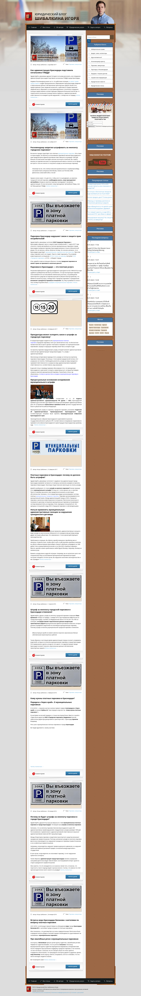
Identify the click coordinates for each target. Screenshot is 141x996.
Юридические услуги (75, 27)
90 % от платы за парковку (58, 256)
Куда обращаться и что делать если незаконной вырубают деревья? (99, 207)
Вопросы (108, 27)
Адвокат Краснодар (94, 327)
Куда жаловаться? (96, 57)
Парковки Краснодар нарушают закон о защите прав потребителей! (55, 237)
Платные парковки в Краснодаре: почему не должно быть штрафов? (55, 476)
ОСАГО (97, 333)
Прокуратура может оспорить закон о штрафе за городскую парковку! (53, 335)
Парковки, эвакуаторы (75, 64)
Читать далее (72, 104)
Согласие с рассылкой (77, 992)
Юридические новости (98, 82)
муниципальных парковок (66, 153)
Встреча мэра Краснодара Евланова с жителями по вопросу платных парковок (54, 921)
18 (33, 655)
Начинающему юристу (98, 61)
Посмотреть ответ (93, 252)
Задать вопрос (94, 27)
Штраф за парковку (94, 330)
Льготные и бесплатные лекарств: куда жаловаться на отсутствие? (99, 193)
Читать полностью (52, 186)
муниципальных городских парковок (47, 496)
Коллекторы (97, 325)
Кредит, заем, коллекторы (99, 53)
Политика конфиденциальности (105, 126)
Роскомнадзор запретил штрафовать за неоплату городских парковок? (54, 148)
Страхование (104, 327)
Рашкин (91, 325)
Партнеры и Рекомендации (99, 69)
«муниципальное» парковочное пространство (59, 252)
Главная (33, 27)
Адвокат (104, 325)
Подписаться (91, 126)
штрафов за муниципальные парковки (60, 282)
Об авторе (58, 27)
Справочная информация (99, 77)
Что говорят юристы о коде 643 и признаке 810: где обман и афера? (99, 213)
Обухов (107, 333)
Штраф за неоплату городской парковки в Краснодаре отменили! (50, 610)
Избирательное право (98, 49)
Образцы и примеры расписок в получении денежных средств (98, 202)
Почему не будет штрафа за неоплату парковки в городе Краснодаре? (53, 818)
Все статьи (45, 27)
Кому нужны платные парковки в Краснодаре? (52, 698)
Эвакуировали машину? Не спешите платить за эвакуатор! (100, 219)
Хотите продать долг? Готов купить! (99, 197)
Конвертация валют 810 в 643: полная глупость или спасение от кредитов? (99, 186)
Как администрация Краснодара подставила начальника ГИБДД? (51, 71)
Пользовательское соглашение (41, 992)
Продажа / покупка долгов (99, 73)
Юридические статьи (97, 86)
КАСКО (102, 333)
